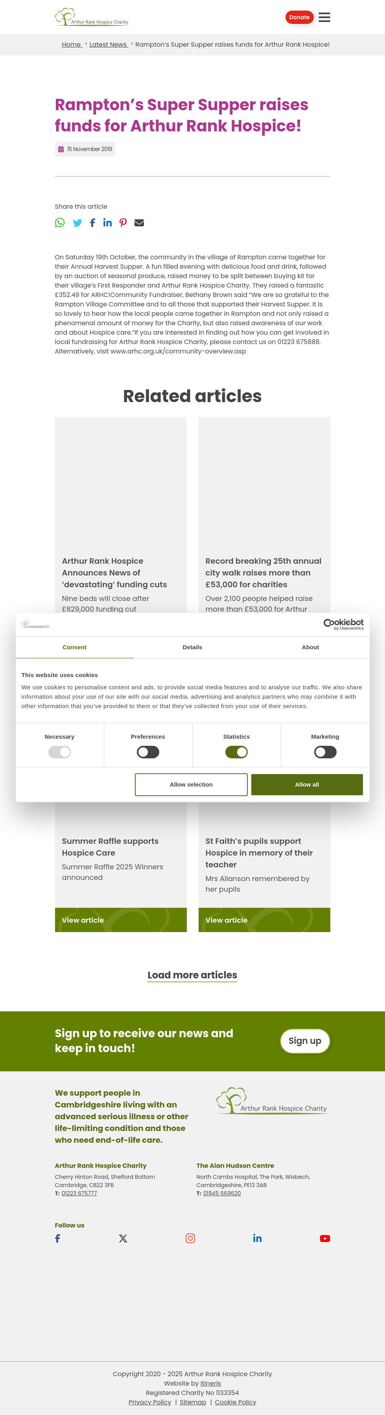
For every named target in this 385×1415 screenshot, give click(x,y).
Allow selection (191, 784)
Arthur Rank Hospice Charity (93, 17)
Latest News (108, 44)
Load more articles (192, 975)
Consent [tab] (75, 647)
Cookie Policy (235, 1402)
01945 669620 (222, 1193)
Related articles (192, 396)
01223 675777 (79, 1193)
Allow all (307, 784)
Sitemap (193, 1402)
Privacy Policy (150, 1402)
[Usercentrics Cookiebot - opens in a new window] (329, 624)
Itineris (211, 1383)
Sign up (305, 1041)
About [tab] (310, 647)
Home (72, 44)
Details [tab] (193, 647)
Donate (299, 17)
